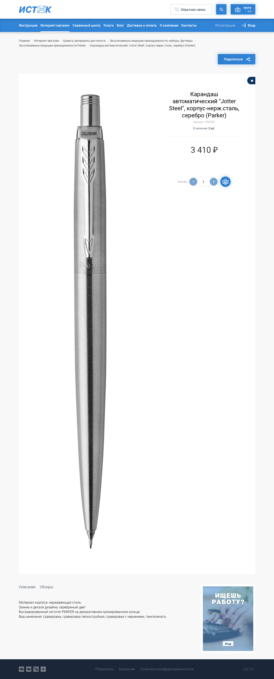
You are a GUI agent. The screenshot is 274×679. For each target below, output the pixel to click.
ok (36, 669)
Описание (27, 586)
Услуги (108, 25)
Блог (120, 25)
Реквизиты (104, 669)
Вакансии (127, 669)
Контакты (189, 25)
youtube (43, 669)
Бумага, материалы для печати (84, 41)
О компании (169, 25)
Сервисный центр (86, 25)
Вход (251, 25)
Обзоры (46, 586)
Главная (24, 41)
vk (21, 669)
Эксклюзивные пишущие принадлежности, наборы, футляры (151, 41)
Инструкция (28, 25)
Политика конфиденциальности (167, 669)
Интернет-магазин (54, 25)
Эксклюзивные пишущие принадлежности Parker (52, 45)
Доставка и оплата (142, 25)
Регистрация (225, 25)
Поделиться (233, 59)
